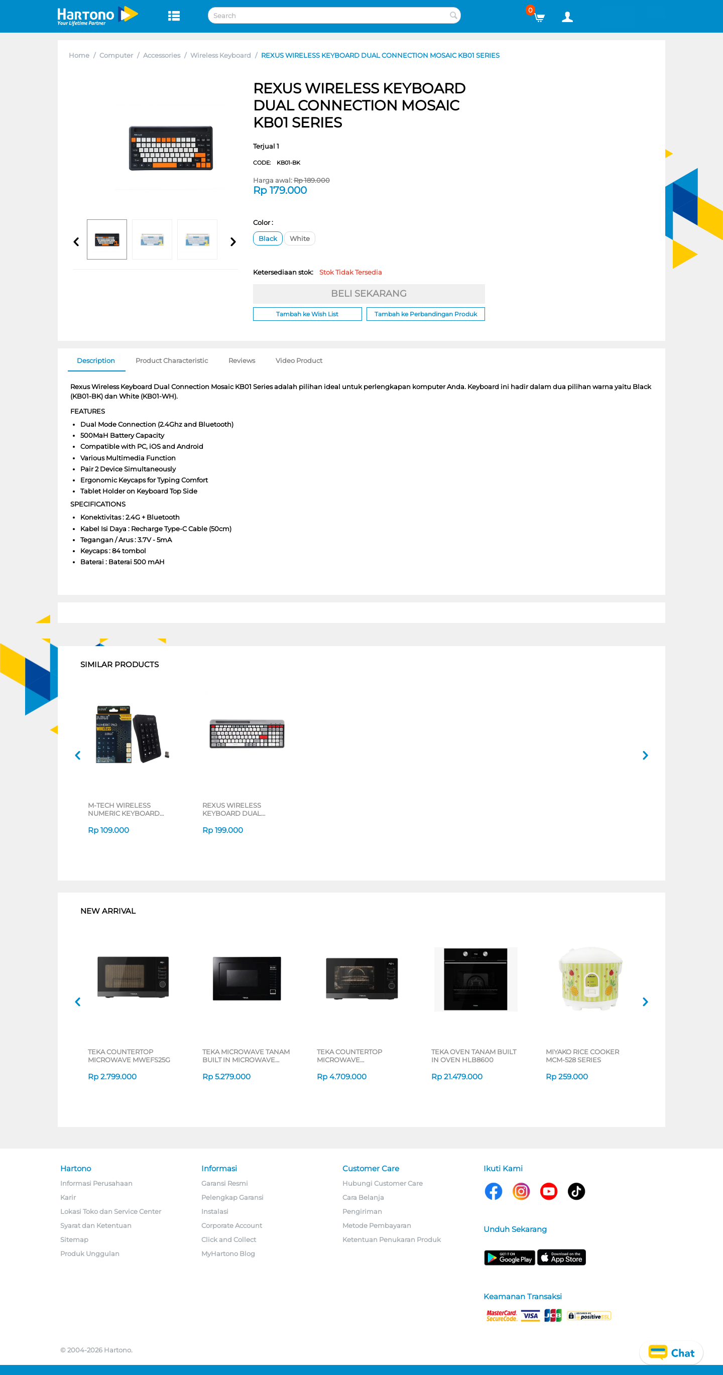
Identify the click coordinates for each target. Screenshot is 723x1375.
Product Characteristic (172, 360)
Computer (116, 55)
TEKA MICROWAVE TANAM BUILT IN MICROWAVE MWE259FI (246, 1056)
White (300, 238)
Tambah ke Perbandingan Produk (426, 314)
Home (79, 55)
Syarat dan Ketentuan (96, 1225)
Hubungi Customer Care (382, 1183)
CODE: (276, 162)
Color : (263, 222)
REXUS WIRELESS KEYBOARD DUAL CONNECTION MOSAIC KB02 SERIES (239, 809)
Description (96, 360)
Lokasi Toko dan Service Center (110, 1211)
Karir (68, 1197)
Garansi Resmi (224, 1183)
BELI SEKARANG (369, 293)
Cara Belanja (363, 1197)
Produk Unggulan (89, 1253)
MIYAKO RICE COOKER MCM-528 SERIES (582, 1056)
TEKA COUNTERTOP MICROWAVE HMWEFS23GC (349, 1056)
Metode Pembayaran (376, 1225)
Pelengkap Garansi (232, 1197)
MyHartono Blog (228, 1253)
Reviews (241, 360)
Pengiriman (362, 1211)
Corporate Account (231, 1225)
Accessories (161, 55)
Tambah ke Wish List (307, 314)
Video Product (299, 360)
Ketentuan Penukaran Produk (391, 1239)
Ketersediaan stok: (317, 272)
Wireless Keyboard (220, 55)
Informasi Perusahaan (96, 1183)
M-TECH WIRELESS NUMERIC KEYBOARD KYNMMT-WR (124, 809)
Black (268, 238)
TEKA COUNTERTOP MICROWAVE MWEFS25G (129, 1056)
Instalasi (214, 1211)
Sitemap (74, 1239)
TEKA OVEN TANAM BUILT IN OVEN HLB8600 (473, 1056)
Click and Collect (228, 1239)
